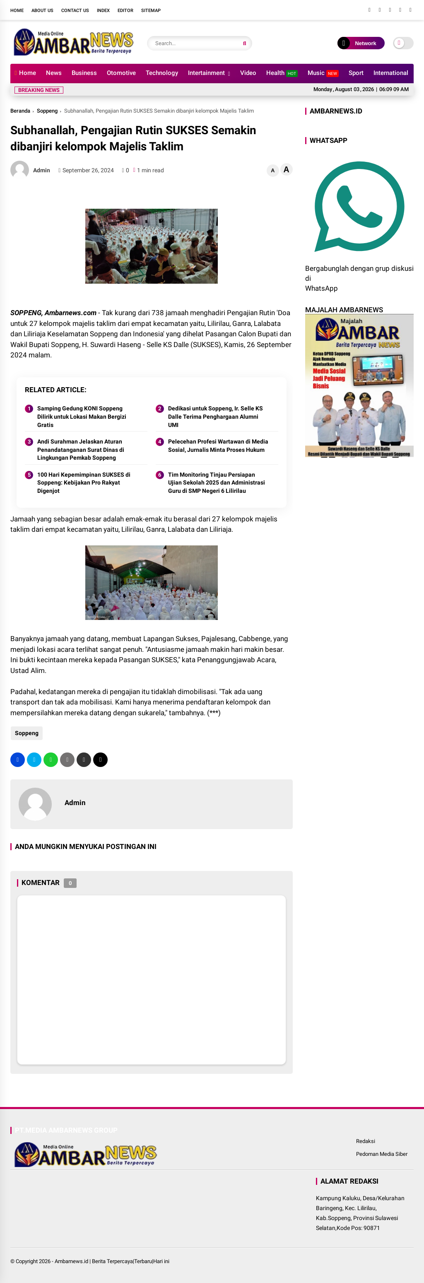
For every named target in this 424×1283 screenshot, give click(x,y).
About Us (42, 10)
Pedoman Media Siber (381, 1154)
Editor (125, 10)
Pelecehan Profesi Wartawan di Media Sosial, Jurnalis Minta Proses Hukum (218, 445)
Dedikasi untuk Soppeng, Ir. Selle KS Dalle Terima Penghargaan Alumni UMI (215, 416)
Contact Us (75, 10)
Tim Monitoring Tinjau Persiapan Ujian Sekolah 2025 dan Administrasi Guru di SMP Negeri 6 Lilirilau (216, 482)
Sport (356, 73)
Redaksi (365, 1141)
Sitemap (151, 10)
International (390, 73)
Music (323, 73)
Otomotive (121, 73)
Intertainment (206, 73)
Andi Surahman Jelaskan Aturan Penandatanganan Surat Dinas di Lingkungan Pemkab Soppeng (80, 449)
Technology (162, 73)
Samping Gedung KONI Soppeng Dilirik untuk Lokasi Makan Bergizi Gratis (81, 416)
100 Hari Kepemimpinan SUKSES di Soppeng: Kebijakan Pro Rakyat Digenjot (83, 482)
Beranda (20, 111)
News (54, 73)
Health (282, 73)
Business (84, 73)
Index (103, 10)
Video (248, 73)
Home (17, 10)
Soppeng (47, 111)
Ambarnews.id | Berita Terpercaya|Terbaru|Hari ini (112, 1261)
